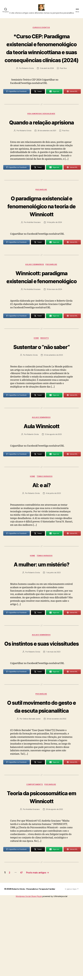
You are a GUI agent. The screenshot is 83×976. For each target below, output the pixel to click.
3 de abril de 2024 (47, 88)
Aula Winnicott (41, 478)
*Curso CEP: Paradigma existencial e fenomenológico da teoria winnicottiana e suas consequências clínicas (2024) (41, 59)
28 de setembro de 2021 (47, 158)
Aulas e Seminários (34, 301)
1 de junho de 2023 (53, 626)
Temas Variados (45, 530)
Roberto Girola (28, 88)
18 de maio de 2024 (54, 334)
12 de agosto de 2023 (53, 487)
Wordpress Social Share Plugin (29, 975)
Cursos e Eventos (41, 31)
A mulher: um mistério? (41, 617)
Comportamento (34, 855)
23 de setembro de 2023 (53, 408)
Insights (45, 383)
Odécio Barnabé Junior (31, 789)
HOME (36, 383)
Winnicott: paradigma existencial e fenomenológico (41, 317)
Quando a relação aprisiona (41, 146)
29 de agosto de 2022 (54, 888)
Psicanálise (41, 218)
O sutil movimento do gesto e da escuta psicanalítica (41, 772)
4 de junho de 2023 (53, 547)
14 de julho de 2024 (54, 258)
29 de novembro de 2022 (56, 789)
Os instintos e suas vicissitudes (41, 701)
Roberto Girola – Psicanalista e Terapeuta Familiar (35, 967)
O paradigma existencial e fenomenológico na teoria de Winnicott (41, 238)
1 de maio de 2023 (53, 714)
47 (23, 951)
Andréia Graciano (33, 258)
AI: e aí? (41, 538)
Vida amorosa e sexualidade (41, 133)
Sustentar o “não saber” (41, 395)
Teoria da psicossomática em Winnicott (41, 871)
